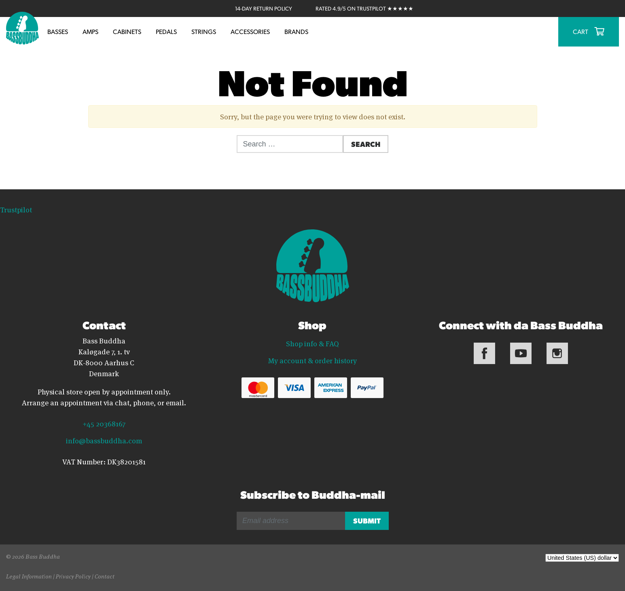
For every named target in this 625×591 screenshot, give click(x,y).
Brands (296, 32)
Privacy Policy (73, 576)
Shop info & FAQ (312, 343)
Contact (104, 576)
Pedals (166, 32)
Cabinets (127, 32)
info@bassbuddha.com (104, 440)
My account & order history (312, 360)
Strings (203, 32)
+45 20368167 (104, 423)
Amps (90, 32)
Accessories (250, 32)
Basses (57, 32)
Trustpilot (16, 209)
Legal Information (29, 576)
